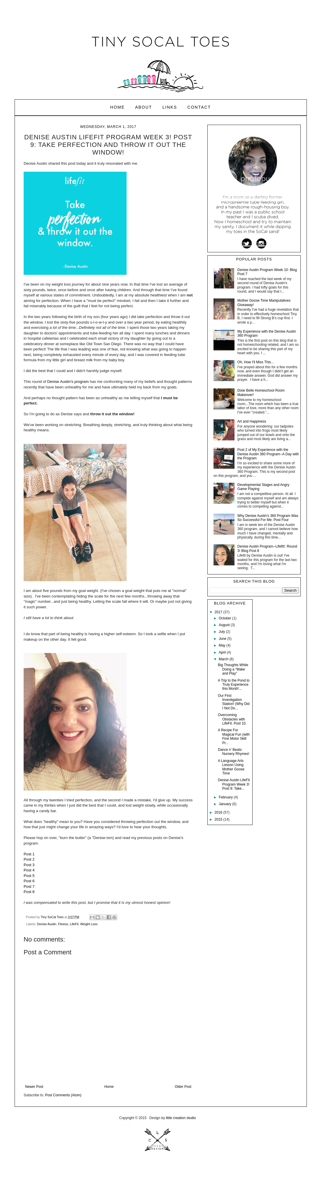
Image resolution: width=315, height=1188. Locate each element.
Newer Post (34, 1087)
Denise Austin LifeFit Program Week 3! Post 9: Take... (234, 784)
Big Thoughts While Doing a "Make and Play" (233, 669)
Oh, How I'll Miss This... (255, 362)
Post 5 (29, 875)
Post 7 (29, 886)
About (143, 107)
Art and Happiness (251, 421)
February (226, 797)
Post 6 (29, 881)
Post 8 (29, 892)
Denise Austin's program (68, 381)
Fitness (63, 924)
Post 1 (29, 854)
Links (169, 107)
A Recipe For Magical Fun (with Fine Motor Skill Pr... (234, 736)
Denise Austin (46, 924)
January (225, 804)
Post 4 (29, 870)
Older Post (183, 1087)
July (222, 632)
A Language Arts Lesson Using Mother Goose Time (231, 767)
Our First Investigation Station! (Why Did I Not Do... (233, 702)
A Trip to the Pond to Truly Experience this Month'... (234, 684)
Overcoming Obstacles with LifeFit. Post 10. (232, 719)
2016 (219, 812)
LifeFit (74, 924)
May (222, 645)
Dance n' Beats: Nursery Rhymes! (233, 752)
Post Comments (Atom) (63, 1095)
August (225, 625)
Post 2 (29, 859)
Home (117, 107)
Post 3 (29, 865)
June (223, 639)
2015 (219, 819)
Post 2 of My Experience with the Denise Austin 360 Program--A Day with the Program (268, 454)
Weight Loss (88, 924)
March (224, 659)
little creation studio (181, 1118)
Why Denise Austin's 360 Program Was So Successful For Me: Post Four (267, 518)
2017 (219, 612)
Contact (199, 107)
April (223, 652)
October (225, 618)
